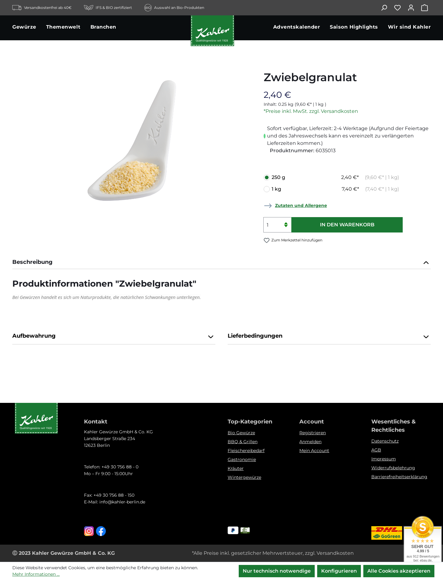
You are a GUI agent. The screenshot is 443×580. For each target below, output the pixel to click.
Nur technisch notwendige (277, 571)
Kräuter (236, 468)
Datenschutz (385, 441)
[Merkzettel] (400, 7)
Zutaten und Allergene (301, 205)
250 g (335, 177)
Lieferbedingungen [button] (329, 336)
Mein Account (314, 450)
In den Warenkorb (347, 225)
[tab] (221, 262)
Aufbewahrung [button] (113, 336)
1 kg (335, 189)
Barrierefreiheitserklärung (399, 476)
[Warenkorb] (426, 7)
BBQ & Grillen (242, 441)
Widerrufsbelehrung (393, 468)
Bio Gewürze (241, 432)
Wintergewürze (244, 477)
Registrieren (312, 432)
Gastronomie (242, 459)
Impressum (383, 459)
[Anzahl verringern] (285, 228)
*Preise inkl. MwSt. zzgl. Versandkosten (311, 111)
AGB (376, 450)
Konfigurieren (339, 571)
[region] (131, 139)
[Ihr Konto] (414, 7)
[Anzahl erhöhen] (285, 221)
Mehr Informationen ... (36, 574)
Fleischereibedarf (246, 450)
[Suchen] (387, 7)
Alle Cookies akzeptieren (398, 571)
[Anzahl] (277, 224)
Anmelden (310, 441)
